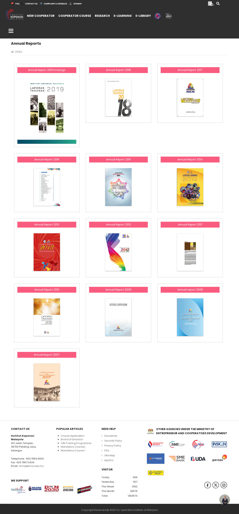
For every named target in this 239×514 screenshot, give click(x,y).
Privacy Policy (112, 445)
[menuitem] (40, 15)
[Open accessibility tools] (212, 3)
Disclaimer (110, 436)
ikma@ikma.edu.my (31, 466)
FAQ (106, 450)
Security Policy (113, 440)
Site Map (109, 455)
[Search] (217, 3)
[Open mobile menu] (11, 31)
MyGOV (108, 460)
